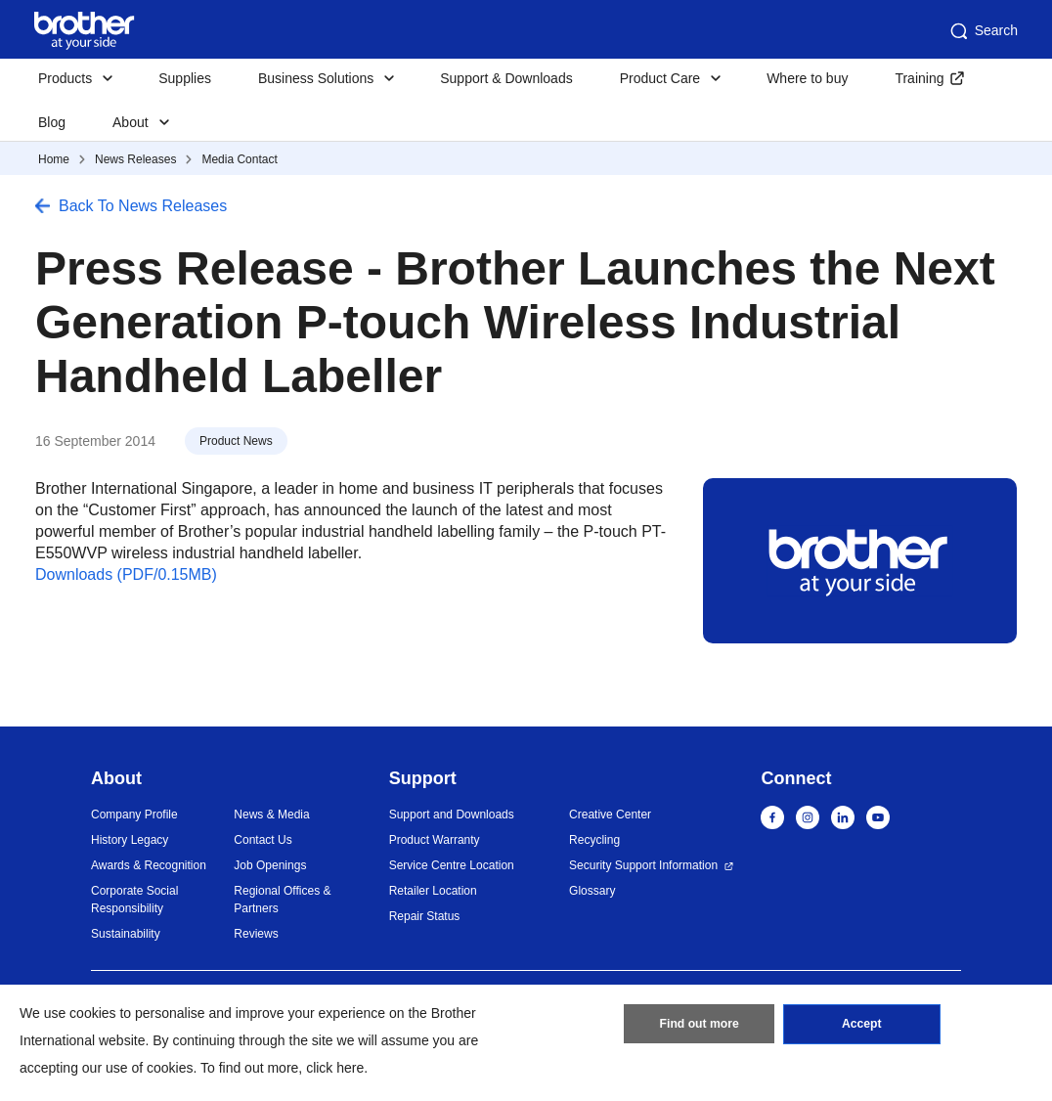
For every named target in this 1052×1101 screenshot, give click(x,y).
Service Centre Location (451, 865)
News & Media (271, 814)
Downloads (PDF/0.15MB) (126, 574)
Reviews (256, 934)
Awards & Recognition (148, 865)
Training (919, 78)
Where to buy (807, 78)
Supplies (184, 78)
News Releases (135, 159)
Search (982, 31)
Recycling (594, 840)
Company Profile (134, 814)
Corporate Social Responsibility (134, 899)
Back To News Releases (143, 206)
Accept (861, 1026)
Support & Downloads (506, 78)
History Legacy (129, 840)
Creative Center (610, 814)
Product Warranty (434, 840)
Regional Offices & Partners (282, 899)
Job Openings (270, 865)
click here (335, 1068)
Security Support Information (643, 865)
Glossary (592, 891)
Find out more (699, 1026)
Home (53, 159)
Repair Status (424, 916)
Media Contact (239, 159)
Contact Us (262, 840)
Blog (52, 122)
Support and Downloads (451, 814)
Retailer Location (433, 891)
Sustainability (125, 934)
